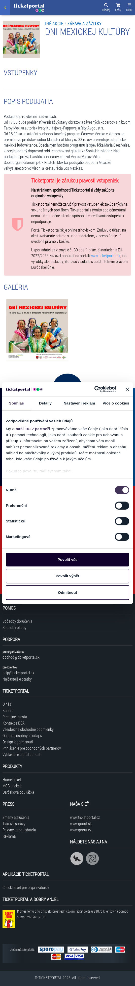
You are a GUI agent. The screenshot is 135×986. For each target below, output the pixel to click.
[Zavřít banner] (127, 389)
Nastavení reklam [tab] (79, 403)
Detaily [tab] (45, 403)
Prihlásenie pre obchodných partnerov (32, 748)
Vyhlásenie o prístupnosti (22, 754)
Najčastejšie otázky (17, 679)
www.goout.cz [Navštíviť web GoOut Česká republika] (80, 829)
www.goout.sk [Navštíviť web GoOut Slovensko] (81, 823)
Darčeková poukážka (18, 792)
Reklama (9, 836)
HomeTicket (12, 779)
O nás (7, 704)
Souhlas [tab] (16, 403)
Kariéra (8, 710)
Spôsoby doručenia (17, 621)
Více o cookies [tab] (116, 403)
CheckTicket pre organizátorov (26, 887)
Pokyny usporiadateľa (19, 829)
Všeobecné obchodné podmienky (28, 729)
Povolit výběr (67, 576)
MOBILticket (12, 785)
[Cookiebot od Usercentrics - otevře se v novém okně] (94, 389)
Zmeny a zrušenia (16, 817)
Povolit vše (67, 559)
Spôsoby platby (14, 627)
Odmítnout (67, 592)
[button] (118, 8)
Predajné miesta (15, 716)
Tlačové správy (14, 823)
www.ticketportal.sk (105, 255)
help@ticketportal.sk (18, 672)
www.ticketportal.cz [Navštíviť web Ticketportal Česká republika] (85, 817)
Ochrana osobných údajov (23, 735)
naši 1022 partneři (33, 429)
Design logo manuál (18, 741)
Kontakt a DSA (14, 723)
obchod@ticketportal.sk (21, 657)
